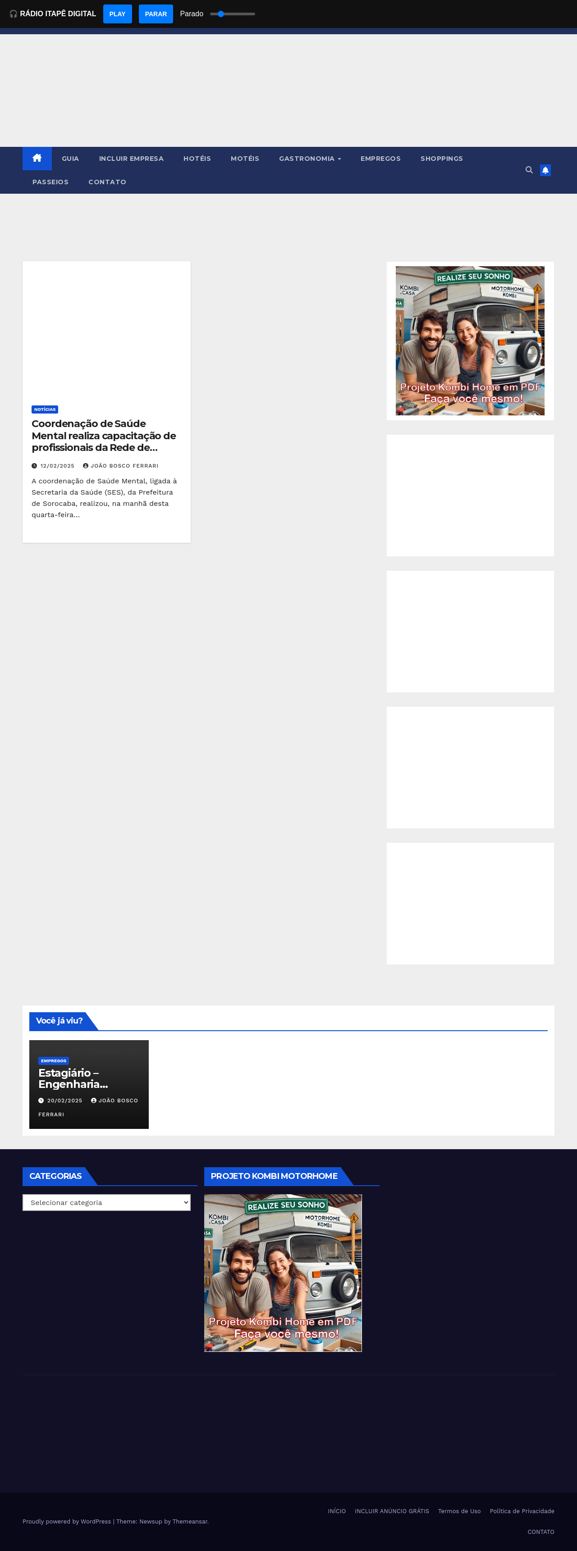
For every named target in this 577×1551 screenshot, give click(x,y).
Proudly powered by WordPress (68, 1521)
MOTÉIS (245, 159)
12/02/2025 (59, 466)
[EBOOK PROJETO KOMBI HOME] (470, 340)
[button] (529, 170)
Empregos (53, 1060)
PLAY (118, 14)
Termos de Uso (459, 1511)
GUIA (70, 159)
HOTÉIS (197, 159)
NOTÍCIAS (44, 409)
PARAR (156, 14)
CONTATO (107, 182)
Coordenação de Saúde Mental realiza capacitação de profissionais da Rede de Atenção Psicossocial (104, 441)
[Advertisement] (470, 495)
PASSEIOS (50, 182)
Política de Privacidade (522, 1511)
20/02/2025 (66, 1100)
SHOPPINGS (442, 159)
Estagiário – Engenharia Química (69, 1084)
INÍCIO (337, 1511)
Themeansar (190, 1521)
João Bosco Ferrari (121, 466)
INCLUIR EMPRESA (131, 159)
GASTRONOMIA (308, 159)
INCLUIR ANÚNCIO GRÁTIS (392, 1511)
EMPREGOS (381, 159)
